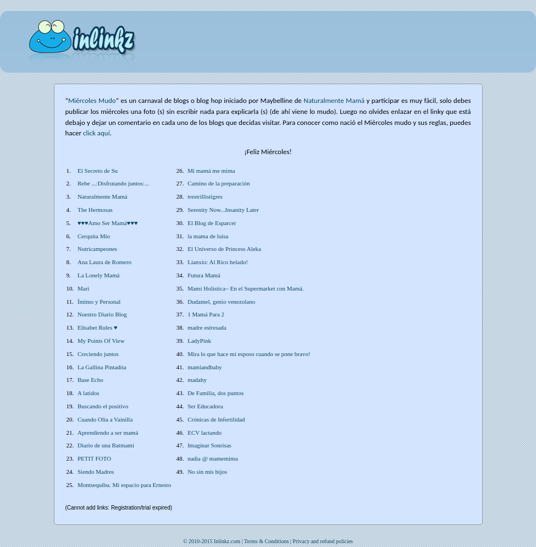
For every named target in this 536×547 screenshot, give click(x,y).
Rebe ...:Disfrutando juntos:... (113, 183)
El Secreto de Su (98, 170)
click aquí (96, 133)
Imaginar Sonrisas (209, 445)
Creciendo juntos (98, 354)
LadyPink (199, 340)
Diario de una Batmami (106, 445)
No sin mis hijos (207, 471)
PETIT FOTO (94, 458)
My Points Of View (101, 340)
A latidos (88, 393)
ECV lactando (204, 432)
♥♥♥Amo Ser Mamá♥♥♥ (107, 223)
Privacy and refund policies (322, 541)
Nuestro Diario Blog (102, 314)
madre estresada (206, 327)
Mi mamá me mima (211, 170)
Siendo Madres (96, 471)
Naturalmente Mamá (103, 196)
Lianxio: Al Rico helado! (217, 262)
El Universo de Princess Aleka (224, 248)
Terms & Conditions (266, 541)
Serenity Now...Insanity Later (223, 209)
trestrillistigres (205, 196)
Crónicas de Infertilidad (216, 419)
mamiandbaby (204, 367)
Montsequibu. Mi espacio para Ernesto (124, 485)
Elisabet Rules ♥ (98, 327)
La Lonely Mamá (98, 275)
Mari (83, 288)
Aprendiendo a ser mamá (108, 432)
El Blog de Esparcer (211, 223)
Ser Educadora (205, 406)
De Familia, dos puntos (215, 393)
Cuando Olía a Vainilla (105, 419)
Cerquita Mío (94, 236)
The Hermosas (95, 209)
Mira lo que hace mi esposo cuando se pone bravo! (248, 354)
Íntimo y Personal (99, 301)
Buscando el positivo (103, 406)
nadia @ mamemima (212, 458)
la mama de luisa (207, 236)
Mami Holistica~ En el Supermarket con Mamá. (245, 288)
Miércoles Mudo (92, 100)
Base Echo (90, 379)
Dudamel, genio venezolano (221, 301)
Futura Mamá (203, 275)
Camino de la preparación (218, 183)
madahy (197, 379)
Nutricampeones (97, 248)
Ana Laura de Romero (104, 262)
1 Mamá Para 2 (205, 314)
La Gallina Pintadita (102, 367)
